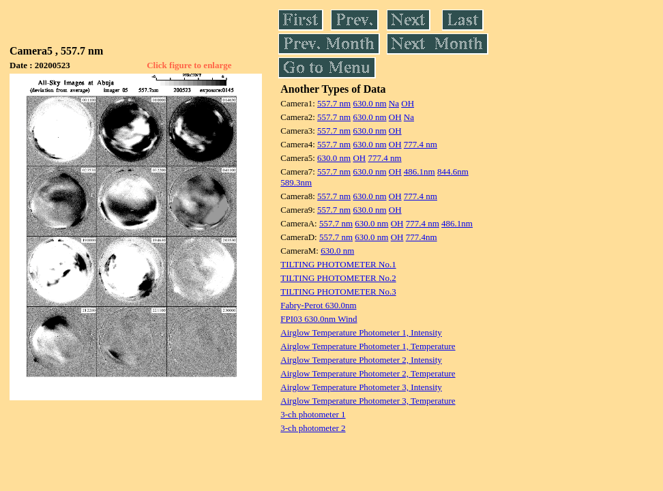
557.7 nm (334, 103)
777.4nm (421, 237)
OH (407, 103)
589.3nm (296, 182)
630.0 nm (369, 103)
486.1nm (419, 171)
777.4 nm (420, 144)
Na (394, 103)
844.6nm (453, 171)
